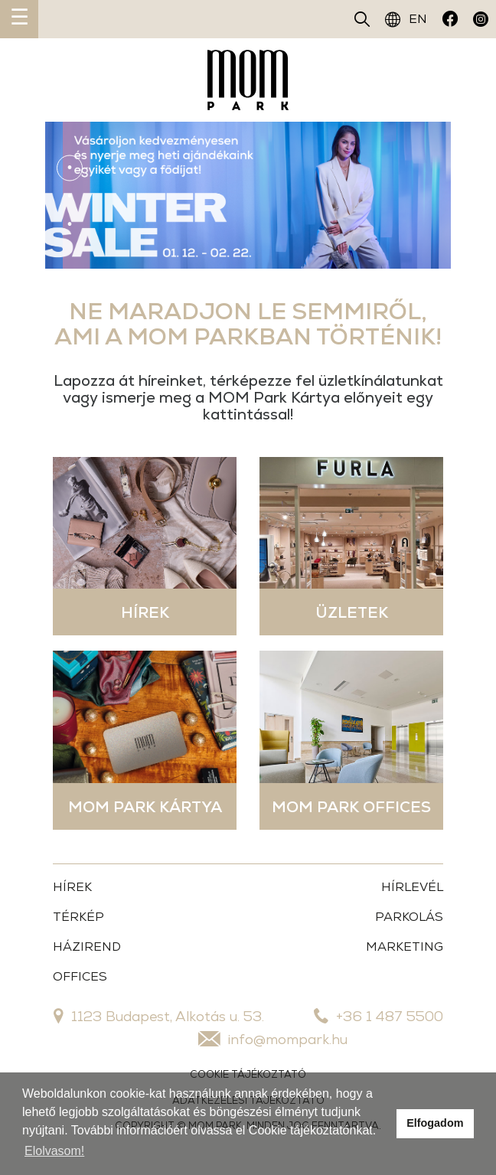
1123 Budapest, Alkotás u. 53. (159, 1015)
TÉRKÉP (78, 917)
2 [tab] (70, 196)
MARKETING (404, 946)
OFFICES (80, 976)
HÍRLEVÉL (412, 887)
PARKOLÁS (409, 917)
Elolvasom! (54, 1150)
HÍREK (72, 887)
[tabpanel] (248, 195)
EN (406, 19)
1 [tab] (70, 168)
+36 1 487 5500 (378, 1015)
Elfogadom (434, 1123)
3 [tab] (70, 224)
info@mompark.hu (273, 1038)
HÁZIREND (87, 946)
